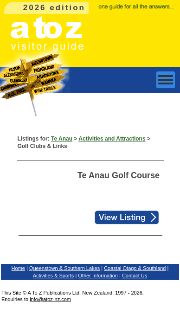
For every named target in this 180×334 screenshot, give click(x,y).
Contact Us (134, 275)
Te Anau (61, 138)
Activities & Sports (53, 275)
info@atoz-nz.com (50, 299)
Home (18, 268)
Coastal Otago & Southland (135, 268)
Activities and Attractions (111, 138)
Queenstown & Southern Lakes (64, 268)
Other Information (98, 275)
